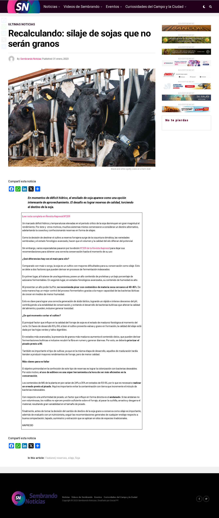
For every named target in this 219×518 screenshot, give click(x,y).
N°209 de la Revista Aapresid (95, 248)
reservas (62, 458)
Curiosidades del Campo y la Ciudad (154, 7)
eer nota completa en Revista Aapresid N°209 (46, 216)
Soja (77, 458)
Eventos (112, 7)
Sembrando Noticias (30, 59)
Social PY (114, 500)
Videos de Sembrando (81, 7)
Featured (50, 458)
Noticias (50, 7)
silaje (71, 458)
